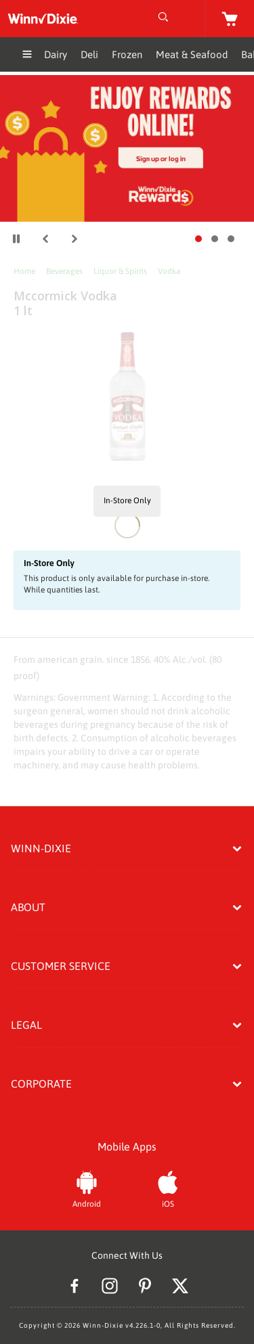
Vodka (169, 271)
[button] (45, 239)
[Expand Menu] (27, 55)
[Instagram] (110, 1287)
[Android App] (86, 1188)
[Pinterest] (145, 1287)
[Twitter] (180, 1287)
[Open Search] (163, 18)
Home (24, 271)
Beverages (64, 271)
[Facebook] (74, 1287)
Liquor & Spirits (120, 271)
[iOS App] (168, 1188)
